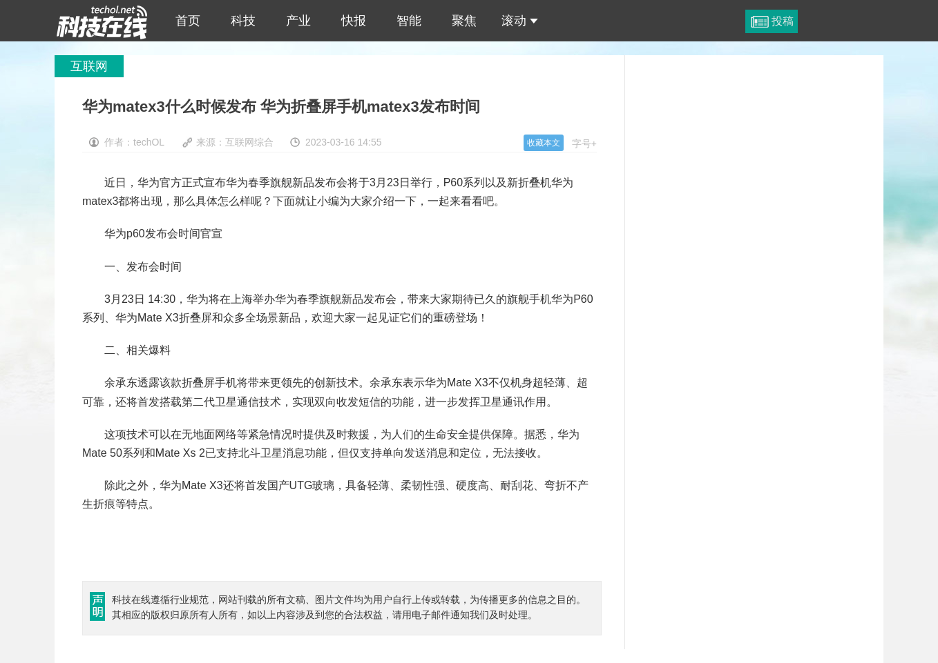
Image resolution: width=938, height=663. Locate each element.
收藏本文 (543, 143)
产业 (298, 21)
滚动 (519, 21)
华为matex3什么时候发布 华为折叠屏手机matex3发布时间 (102, 20)
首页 (187, 21)
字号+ (584, 143)
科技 (243, 21)
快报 (353, 21)
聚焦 (464, 21)
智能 (408, 21)
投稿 (783, 21)
